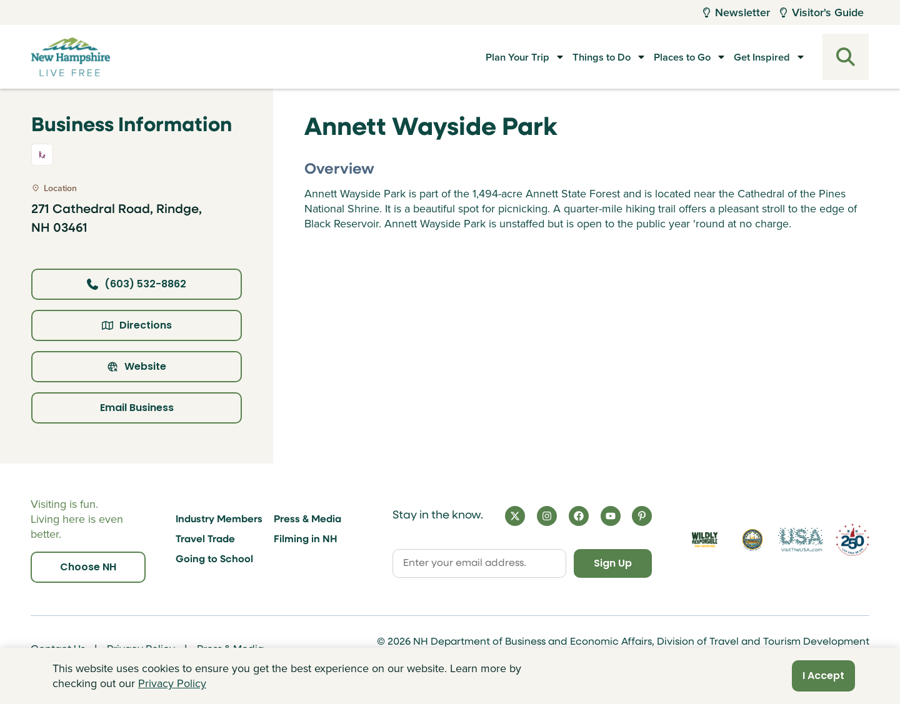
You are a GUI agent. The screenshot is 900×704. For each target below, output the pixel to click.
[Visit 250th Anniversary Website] (852, 540)
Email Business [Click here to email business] (137, 407)
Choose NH (88, 567)
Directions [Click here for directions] (137, 325)
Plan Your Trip (481, 56)
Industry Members (219, 520)
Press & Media (307, 520)
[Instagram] (547, 516)
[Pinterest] (642, 516)
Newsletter (736, 12)
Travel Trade (205, 540)
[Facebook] (579, 516)
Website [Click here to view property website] (136, 366)
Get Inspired (759, 56)
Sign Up (613, 563)
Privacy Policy (172, 683)
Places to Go (668, 56)
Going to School (214, 560)
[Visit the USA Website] (800, 540)
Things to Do (576, 56)
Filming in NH (306, 540)
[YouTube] (611, 516)
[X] (515, 516)
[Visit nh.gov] (752, 540)
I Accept (823, 675)
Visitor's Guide (822, 12)
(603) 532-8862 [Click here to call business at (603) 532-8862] (136, 284)
